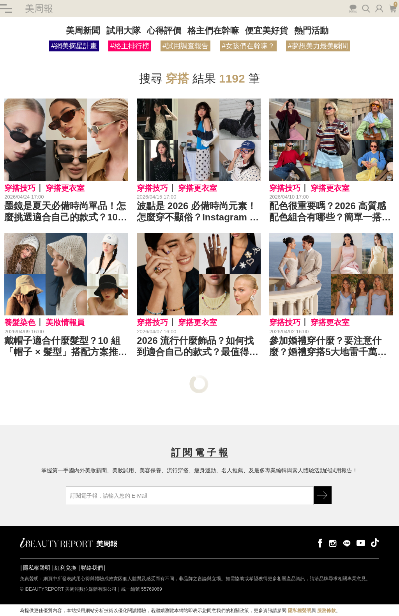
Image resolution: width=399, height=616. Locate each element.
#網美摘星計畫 (74, 46)
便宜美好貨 (266, 30)
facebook (318, 542)
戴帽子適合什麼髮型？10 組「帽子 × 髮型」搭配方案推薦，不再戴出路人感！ (62, 346)
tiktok (375, 542)
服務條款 (326, 610)
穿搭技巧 (19, 188)
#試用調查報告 (185, 46)
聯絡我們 (92, 568)
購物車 (392, 8)
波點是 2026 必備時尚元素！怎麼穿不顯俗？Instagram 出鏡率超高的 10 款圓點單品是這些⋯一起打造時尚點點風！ (198, 212)
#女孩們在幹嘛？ (248, 46)
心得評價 (164, 30)
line (347, 542)
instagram (332, 542)
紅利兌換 (65, 568)
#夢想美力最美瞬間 (318, 46)
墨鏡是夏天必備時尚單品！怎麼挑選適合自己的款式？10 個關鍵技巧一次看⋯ (65, 212)
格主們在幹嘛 (213, 30)
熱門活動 (311, 30)
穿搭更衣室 (65, 188)
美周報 (39, 8)
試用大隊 (123, 30)
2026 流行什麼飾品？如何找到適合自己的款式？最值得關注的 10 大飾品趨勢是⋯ (197, 346)
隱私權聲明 (36, 568)
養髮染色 (19, 322)
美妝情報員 (65, 322)
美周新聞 (83, 30)
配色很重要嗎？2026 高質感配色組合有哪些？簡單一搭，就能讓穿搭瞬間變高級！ (330, 212)
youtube (361, 542)
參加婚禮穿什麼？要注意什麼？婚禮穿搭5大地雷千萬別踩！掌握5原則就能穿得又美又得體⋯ (328, 346)
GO (323, 495)
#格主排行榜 (129, 46)
